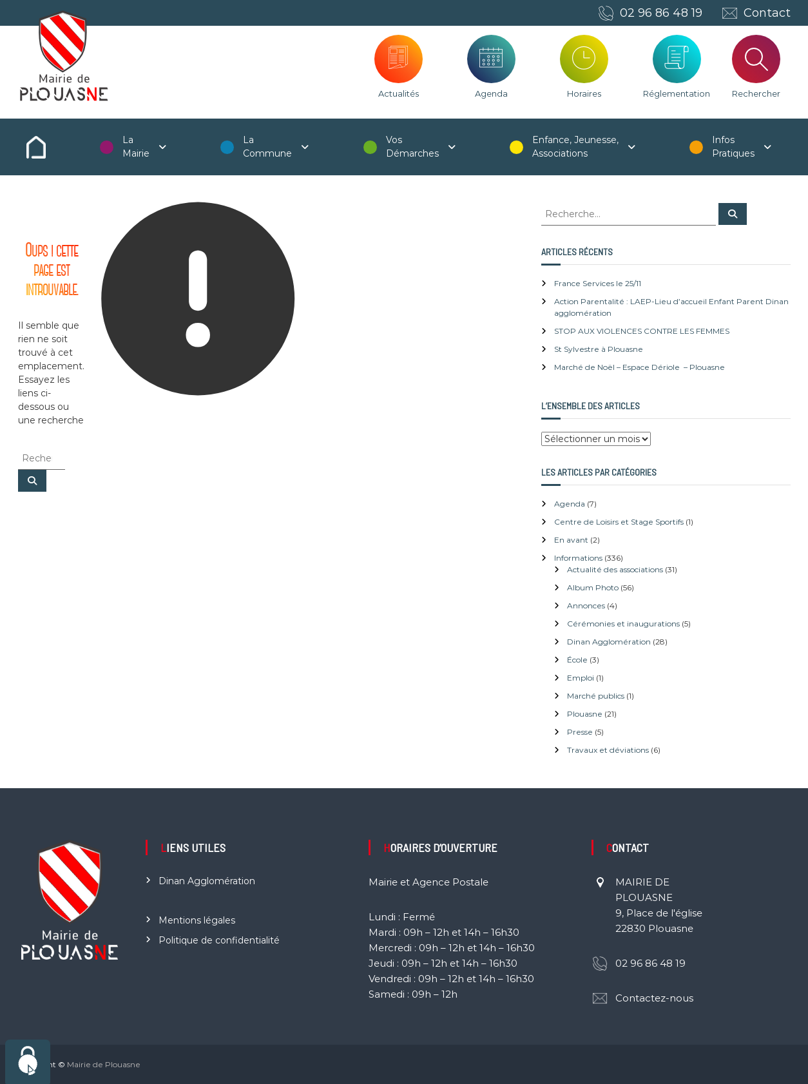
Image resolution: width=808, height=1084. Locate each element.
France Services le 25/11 (597, 283)
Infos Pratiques (733, 146)
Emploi (580, 677)
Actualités (398, 93)
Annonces (586, 605)
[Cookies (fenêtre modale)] (27, 1062)
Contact (767, 13)
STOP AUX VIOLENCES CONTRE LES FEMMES (641, 331)
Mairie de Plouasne (103, 1064)
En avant (571, 540)
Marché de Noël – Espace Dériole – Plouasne (639, 367)
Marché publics (595, 696)
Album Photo (593, 587)
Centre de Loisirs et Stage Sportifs (619, 522)
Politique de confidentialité (219, 940)
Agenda (491, 93)
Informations (578, 558)
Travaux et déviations (608, 750)
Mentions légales (197, 920)
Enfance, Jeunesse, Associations (575, 146)
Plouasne (584, 714)
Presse (580, 732)
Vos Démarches (412, 146)
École (577, 659)
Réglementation (676, 93)
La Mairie (135, 146)
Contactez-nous (654, 998)
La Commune (267, 146)
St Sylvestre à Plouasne (598, 349)
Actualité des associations (615, 569)
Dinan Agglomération (609, 641)
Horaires (584, 93)
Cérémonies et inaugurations (623, 623)
